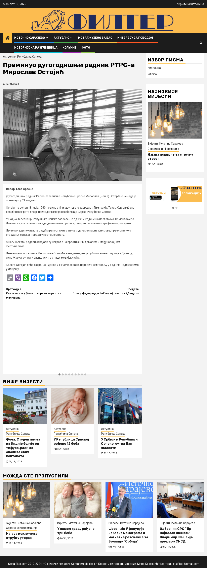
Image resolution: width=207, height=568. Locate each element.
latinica (152, 74)
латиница (197, 4)
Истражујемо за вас (95, 38)
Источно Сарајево (29, 38)
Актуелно (61, 38)
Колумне (69, 47)
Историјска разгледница (35, 47)
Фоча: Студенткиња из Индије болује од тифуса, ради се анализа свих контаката (23, 447)
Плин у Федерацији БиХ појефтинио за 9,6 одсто (105, 291)
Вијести (153, 143)
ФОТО (85, 47)
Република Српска (29, 56)
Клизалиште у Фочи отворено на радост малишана (39, 293)
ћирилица (183, 4)
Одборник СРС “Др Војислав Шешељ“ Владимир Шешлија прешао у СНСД (176, 535)
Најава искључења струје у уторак (22, 536)
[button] (59, 374)
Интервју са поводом (135, 38)
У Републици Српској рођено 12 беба (71, 441)
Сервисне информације (163, 148)
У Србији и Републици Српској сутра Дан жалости (119, 443)
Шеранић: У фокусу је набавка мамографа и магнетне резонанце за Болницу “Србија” (128, 535)
